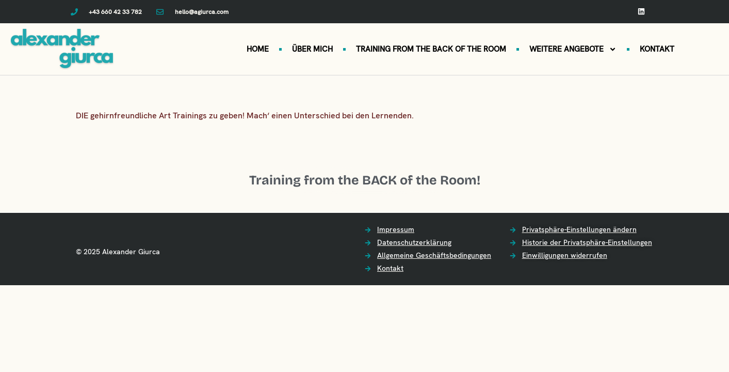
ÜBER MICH (312, 49)
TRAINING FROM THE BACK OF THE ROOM (431, 49)
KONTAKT (657, 49)
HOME (258, 49)
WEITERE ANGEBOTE (573, 49)
